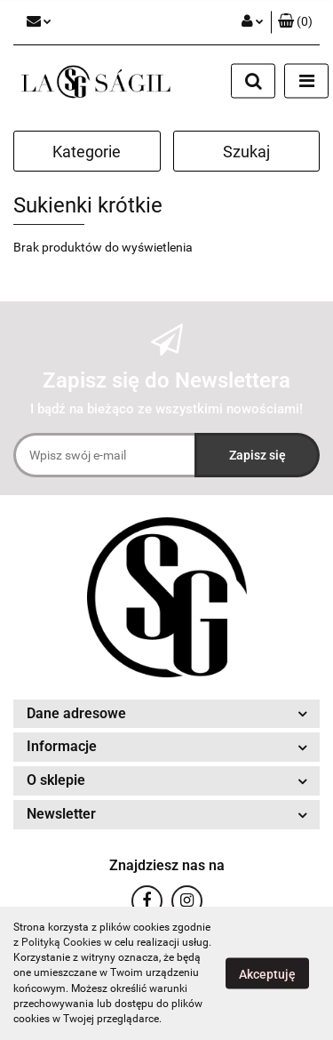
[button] (295, 22)
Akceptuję (267, 974)
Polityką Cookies (61, 942)
